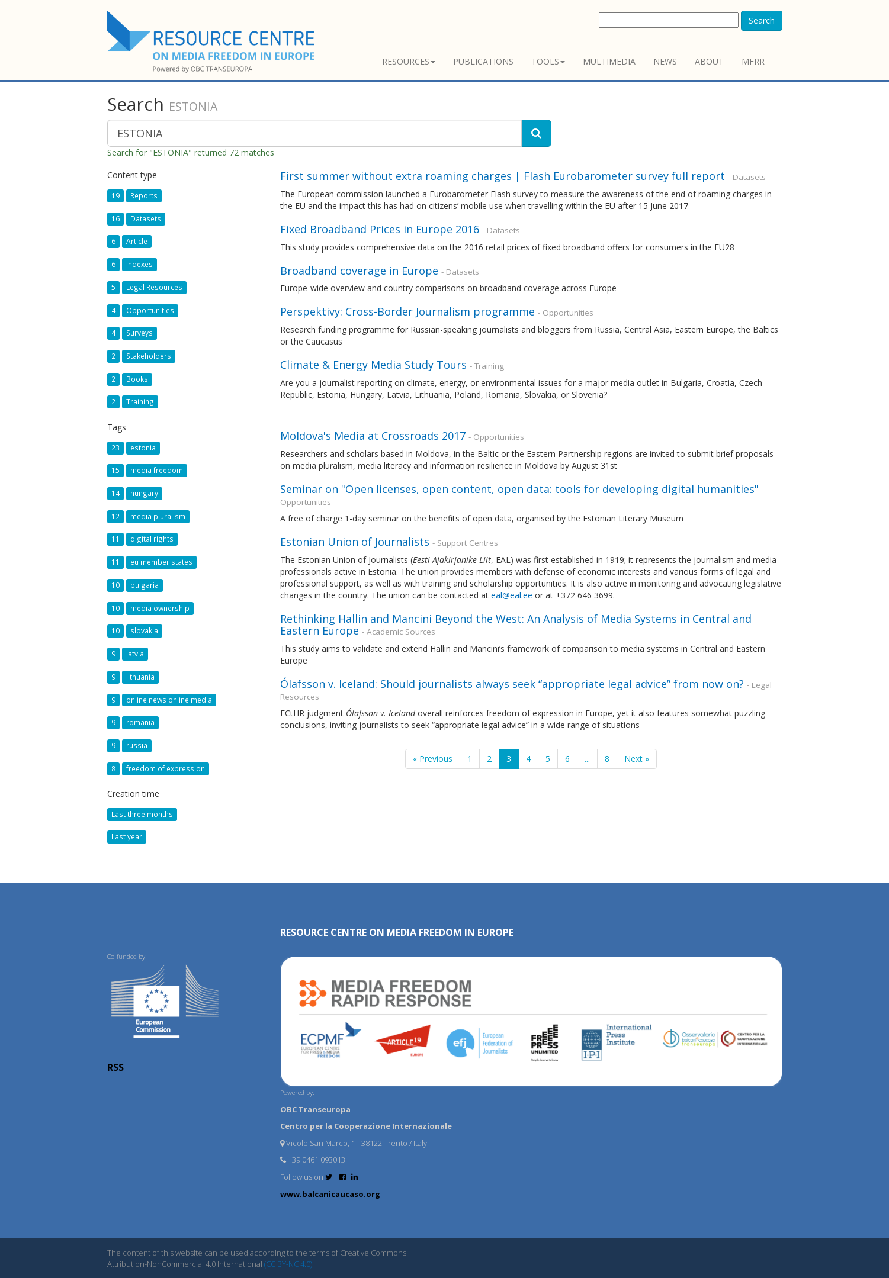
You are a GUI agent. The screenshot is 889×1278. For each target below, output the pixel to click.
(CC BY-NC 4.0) (288, 1263)
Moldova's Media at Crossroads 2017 (373, 436)
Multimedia (609, 61)
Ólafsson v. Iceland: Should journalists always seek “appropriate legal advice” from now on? (512, 684)
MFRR (753, 61)
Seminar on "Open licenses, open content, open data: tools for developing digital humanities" (519, 489)
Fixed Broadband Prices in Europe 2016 (379, 229)
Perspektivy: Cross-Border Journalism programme (407, 311)
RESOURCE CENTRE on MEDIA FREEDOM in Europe (396, 932)
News (665, 61)
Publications (483, 61)
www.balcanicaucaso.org (330, 1194)
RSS (115, 1067)
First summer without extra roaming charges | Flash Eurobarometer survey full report (502, 176)
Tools (548, 61)
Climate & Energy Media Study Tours (373, 365)
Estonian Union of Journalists (356, 542)
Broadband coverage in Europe (359, 270)
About (709, 61)
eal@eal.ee (511, 595)
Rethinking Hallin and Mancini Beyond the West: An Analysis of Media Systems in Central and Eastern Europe (516, 624)
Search (762, 20)
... (587, 758)
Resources (408, 61)
